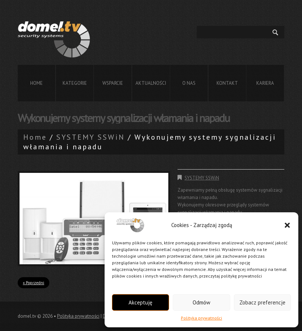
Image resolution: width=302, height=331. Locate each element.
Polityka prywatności (201, 318)
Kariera (265, 83)
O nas (189, 83)
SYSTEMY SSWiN (90, 137)
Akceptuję (140, 302)
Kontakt (227, 83)
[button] (287, 225)
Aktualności (151, 83)
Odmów (201, 302)
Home (36, 83)
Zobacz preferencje (262, 302)
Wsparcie (112, 83)
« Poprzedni (33, 282)
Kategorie (75, 83)
